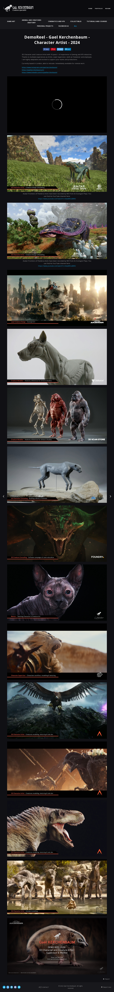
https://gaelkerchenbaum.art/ (33, 70)
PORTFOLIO (99, 8)
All (75, 26)
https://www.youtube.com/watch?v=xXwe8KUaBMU (57, 199)
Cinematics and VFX (56, 21)
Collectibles (75, 21)
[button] (106, 979)
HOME (90, 8)
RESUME (107, 8)
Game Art (11, 21)
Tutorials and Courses (97, 21)
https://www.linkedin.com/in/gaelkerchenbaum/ (39, 72)
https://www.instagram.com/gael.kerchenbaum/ (39, 67)
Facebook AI (64, 26)
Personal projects (45, 26)
